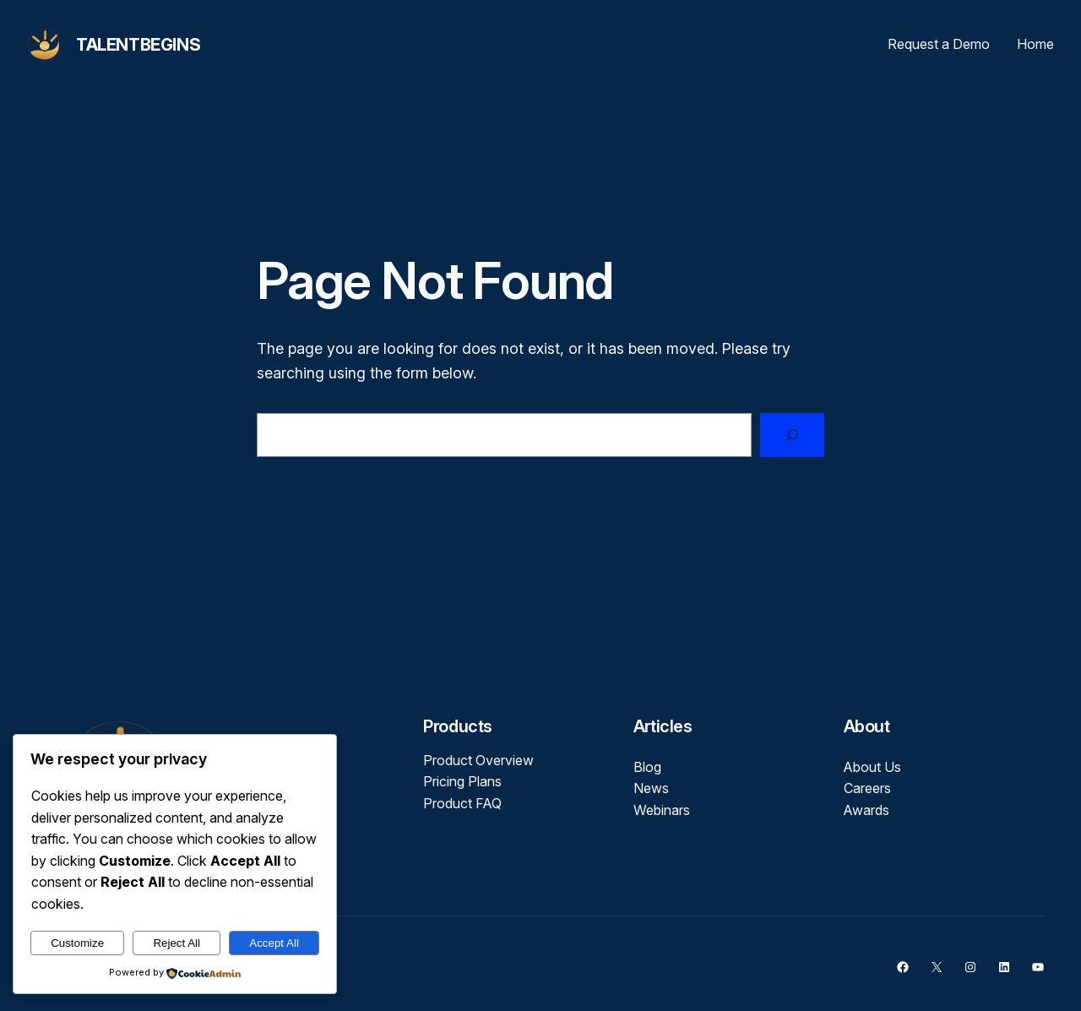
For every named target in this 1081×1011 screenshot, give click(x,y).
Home (1035, 43)
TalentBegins (138, 45)
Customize (77, 943)
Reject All (176, 943)
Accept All (274, 943)
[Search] (792, 435)
